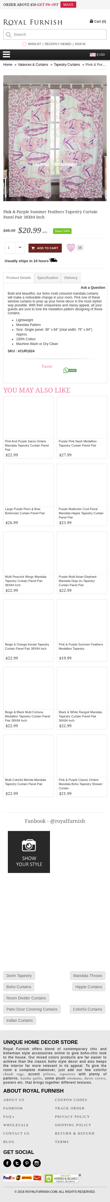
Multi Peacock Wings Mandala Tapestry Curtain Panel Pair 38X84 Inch (25, 581)
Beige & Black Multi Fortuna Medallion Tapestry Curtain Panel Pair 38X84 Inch (27, 716)
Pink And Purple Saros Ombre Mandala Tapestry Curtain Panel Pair (27, 445)
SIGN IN (80, 44)
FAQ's (9, 1117)
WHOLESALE (16, 1125)
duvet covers (95, 1078)
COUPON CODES (71, 1100)
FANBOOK (13, 1108)
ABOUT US (13, 1100)
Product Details (18, 278)
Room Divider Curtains (26, 998)
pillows (49, 1074)
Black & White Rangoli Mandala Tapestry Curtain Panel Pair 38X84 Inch (80, 716)
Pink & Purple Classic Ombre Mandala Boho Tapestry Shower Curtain (80, 784)
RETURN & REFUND (75, 1133)
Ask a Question (93, 288)
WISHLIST (34, 44)
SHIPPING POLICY (73, 1125)
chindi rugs (13, 1074)
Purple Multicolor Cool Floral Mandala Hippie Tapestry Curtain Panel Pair (81, 513)
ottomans (74, 1078)
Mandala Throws (87, 975)
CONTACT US (16, 1133)
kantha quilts (31, 1078)
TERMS (62, 1142)
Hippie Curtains (88, 987)
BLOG (9, 1142)
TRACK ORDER (70, 1108)
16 (80, 247)
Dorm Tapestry (19, 975)
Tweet (46, 366)
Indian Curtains (19, 1020)
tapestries (67, 1074)
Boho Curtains (18, 987)
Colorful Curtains (87, 1009)
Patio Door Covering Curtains (32, 1009)
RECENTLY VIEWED (58, 44)
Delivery (70, 278)
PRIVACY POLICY (72, 1117)
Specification (47, 278)
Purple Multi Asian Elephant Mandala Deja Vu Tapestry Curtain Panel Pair (78, 581)
